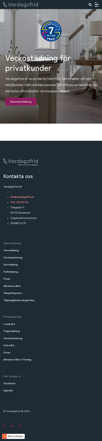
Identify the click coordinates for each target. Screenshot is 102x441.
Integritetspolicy (12, 293)
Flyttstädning (10, 271)
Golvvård (8, 345)
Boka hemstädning (20, 101)
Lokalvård (9, 324)
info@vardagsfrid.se (22, 197)
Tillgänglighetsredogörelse (18, 300)
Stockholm (9, 383)
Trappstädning (11, 331)
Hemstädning (11, 250)
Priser (6, 278)
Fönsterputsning (12, 257)
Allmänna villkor (12, 286)
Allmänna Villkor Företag (17, 359)
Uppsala (8, 390)
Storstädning (10, 264)
